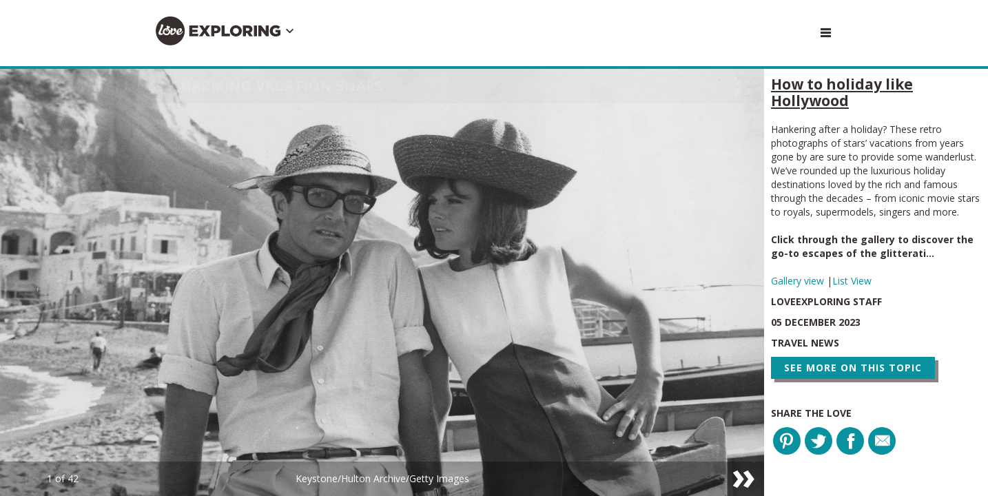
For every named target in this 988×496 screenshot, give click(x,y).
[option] (382, 282)
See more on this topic (853, 367)
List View (852, 280)
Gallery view (799, 280)
